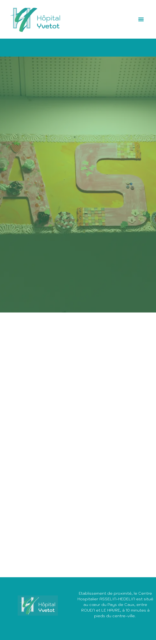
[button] (141, 19)
